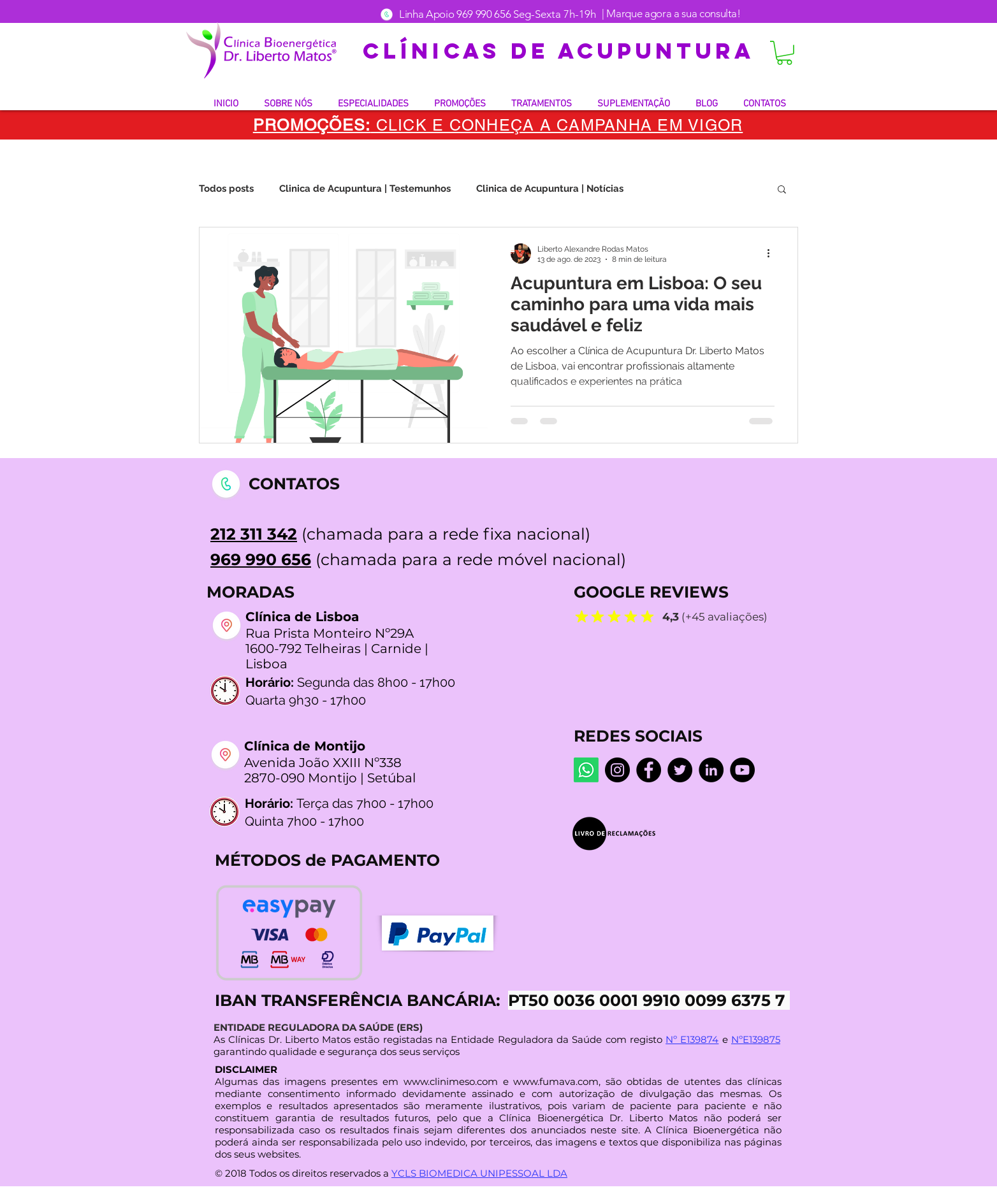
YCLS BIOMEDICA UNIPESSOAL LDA (479, 1173)
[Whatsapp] (586, 769)
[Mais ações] (772, 253)
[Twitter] (679, 769)
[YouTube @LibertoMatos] (742, 769)
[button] (784, 53)
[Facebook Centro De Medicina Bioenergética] (648, 769)
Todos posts (226, 188)
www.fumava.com (556, 1081)
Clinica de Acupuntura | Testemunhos (365, 188)
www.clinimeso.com (451, 1081)
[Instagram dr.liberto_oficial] (617, 769)
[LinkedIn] (711, 769)
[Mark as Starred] (581, 616)
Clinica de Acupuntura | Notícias (549, 188)
